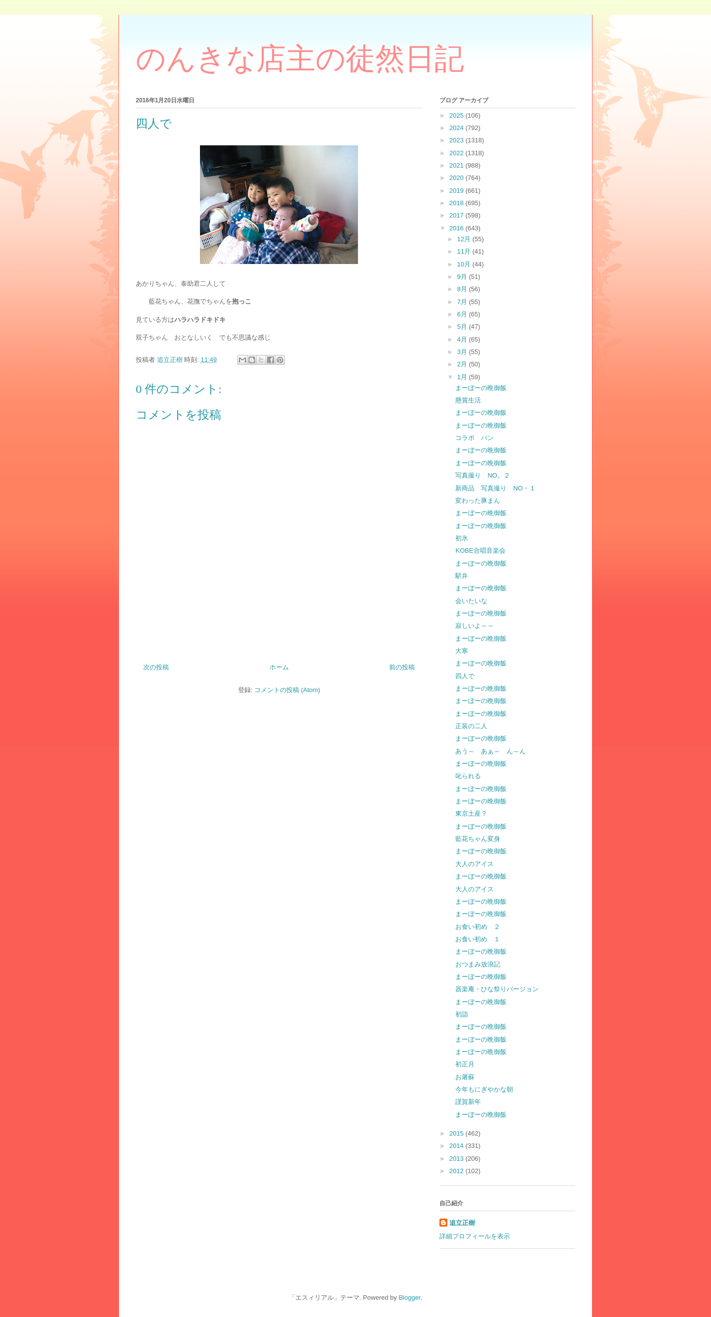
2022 (457, 153)
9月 (463, 276)
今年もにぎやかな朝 (484, 1089)
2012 (457, 1171)
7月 (463, 302)
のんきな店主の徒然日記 (300, 59)
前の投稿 (402, 667)
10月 (465, 264)
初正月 (464, 1064)
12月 (465, 239)
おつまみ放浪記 (477, 964)
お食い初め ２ (477, 926)
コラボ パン (474, 437)
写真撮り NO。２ (482, 475)
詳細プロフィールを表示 (474, 1236)
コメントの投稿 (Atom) (287, 690)
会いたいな (471, 601)
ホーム (279, 667)
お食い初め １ (477, 939)
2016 (457, 228)
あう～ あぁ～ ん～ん (490, 751)
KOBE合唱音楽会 (480, 550)
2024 (457, 128)
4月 (463, 339)
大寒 (461, 651)
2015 (457, 1133)
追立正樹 (462, 1223)
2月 (463, 364)
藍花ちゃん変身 (477, 838)
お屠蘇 (464, 1077)
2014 (457, 1145)
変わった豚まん (477, 500)
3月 (463, 351)
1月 (463, 377)
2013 (457, 1158)
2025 (457, 115)
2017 (457, 215)
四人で (464, 676)
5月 (463, 326)
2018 (457, 203)
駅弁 (461, 575)
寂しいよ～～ (474, 625)
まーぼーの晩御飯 (481, 388)
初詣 (461, 1014)
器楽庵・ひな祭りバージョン (497, 989)
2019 (457, 190)
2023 (457, 140)
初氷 (461, 538)
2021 (457, 165)
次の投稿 (156, 667)
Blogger (409, 1297)
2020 (457, 177)
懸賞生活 (468, 400)
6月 (463, 314)
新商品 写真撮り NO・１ (495, 488)
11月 (465, 251)
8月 (463, 289)
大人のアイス (474, 864)
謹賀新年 (468, 1101)
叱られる (468, 776)
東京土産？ (471, 813)
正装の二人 (471, 726)
